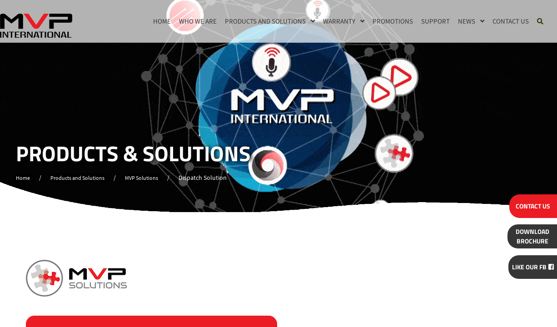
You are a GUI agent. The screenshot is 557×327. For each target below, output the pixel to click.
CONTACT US (530, 204)
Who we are (198, 20)
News (466, 20)
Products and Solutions (265, 20)
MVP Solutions (156, 178)
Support (435, 20)
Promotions (393, 20)
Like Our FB (529, 265)
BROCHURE (529, 235)
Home (162, 20)
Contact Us (510, 20)
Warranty (339, 20)
